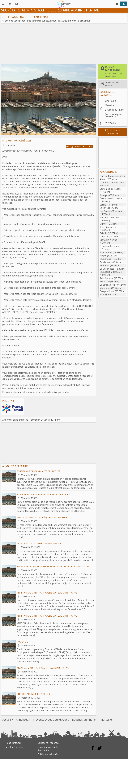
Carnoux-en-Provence (111, 198)
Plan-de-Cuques (108, 176)
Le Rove (104, 207)
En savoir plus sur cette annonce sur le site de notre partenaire (35, 392)
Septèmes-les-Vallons (111, 188)
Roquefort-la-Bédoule (111, 271)
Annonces (22, 719)
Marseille (109, 105)
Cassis (103, 204)
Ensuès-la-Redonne (109, 246)
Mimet (103, 223)
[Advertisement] (64, 44)
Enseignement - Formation (79, 146)
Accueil (6, 719)
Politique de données (48, 754)
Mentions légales (14, 747)
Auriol (103, 294)
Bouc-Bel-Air (106, 252)
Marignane (105, 288)
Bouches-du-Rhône (115, 109)
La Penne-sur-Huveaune (112, 182)
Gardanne (105, 262)
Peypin (103, 255)
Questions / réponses (49, 742)
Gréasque (105, 281)
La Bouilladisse (107, 284)
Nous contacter (13, 742)
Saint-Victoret (106, 278)
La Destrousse (107, 268)
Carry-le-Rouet (107, 291)
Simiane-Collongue (109, 217)
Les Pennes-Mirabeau (111, 211)
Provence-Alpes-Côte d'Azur (113, 115)
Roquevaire (105, 258)
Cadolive (104, 236)
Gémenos (104, 265)
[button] (112, 71)
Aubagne (104, 195)
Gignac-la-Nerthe (108, 239)
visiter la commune (112, 132)
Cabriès (103, 233)
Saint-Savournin (108, 227)
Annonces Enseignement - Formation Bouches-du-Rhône (31, 419)
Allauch (103, 179)
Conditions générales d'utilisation (48, 748)
